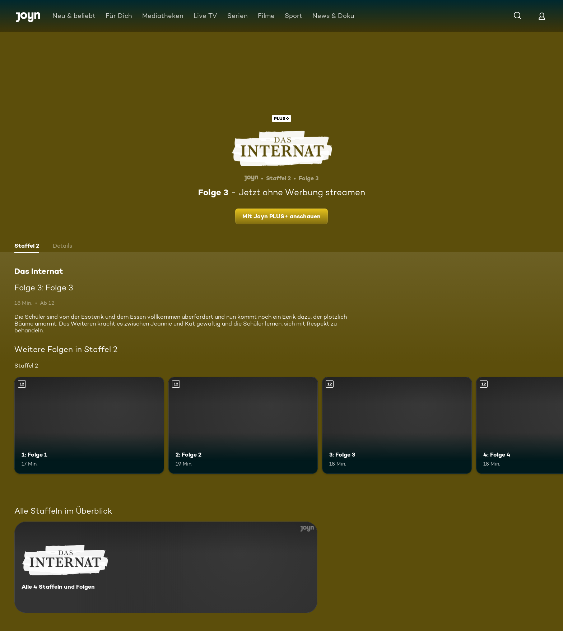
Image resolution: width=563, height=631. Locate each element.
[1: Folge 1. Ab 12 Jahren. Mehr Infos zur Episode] (89, 425)
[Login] (542, 16)
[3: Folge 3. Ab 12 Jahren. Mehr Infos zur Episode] (397, 425)
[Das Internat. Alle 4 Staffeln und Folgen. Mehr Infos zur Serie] (165, 567)
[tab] (27, 246)
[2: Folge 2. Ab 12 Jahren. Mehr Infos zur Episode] (243, 425)
